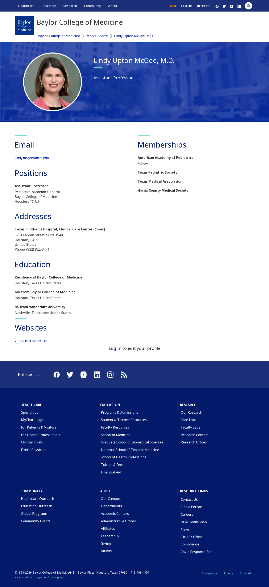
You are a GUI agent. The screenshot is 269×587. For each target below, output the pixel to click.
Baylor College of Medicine (59, 36)
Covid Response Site (196, 551)
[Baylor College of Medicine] (24, 25)
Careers (187, 6)
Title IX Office (191, 537)
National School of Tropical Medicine (130, 449)
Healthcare (31, 405)
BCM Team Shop (194, 522)
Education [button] (49, 6)
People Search (97, 36)
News (185, 529)
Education (110, 405)
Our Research (191, 412)
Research (188, 405)
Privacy (228, 573)
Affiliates (108, 528)
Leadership (110, 536)
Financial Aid (111, 472)
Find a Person (191, 507)
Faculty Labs (190, 427)
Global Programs (34, 513)
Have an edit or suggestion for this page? (40, 577)
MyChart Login (32, 419)
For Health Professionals (40, 435)
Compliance (190, 544)
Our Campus (111, 498)
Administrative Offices (118, 521)
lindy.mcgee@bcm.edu (32, 158)
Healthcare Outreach (37, 498)
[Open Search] (248, 5)
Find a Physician (33, 449)
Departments (111, 506)
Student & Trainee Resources (124, 419)
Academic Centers (115, 513)
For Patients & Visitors (38, 427)
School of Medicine (116, 435)
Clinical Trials (32, 442)
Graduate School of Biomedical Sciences (132, 442)
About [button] (112, 6)
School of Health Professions (123, 457)
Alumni (106, 551)
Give (173, 6)
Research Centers (194, 435)
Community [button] (92, 6)
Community (31, 491)
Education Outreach (36, 506)
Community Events (35, 521)
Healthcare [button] (26, 6)
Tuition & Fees (112, 464)
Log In (115, 348)
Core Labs (188, 419)
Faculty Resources (115, 427)
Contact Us (189, 499)
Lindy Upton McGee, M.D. (133, 36)
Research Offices (194, 442)
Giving (106, 543)
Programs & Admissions (119, 412)
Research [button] (70, 6)
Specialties (29, 412)
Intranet (204, 6)
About (106, 491)
